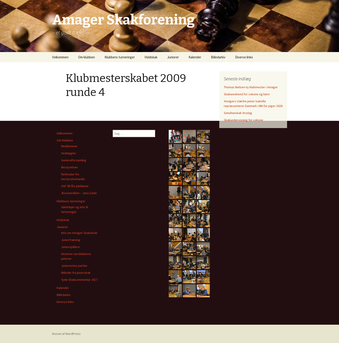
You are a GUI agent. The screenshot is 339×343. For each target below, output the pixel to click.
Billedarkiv (218, 57)
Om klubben (86, 57)
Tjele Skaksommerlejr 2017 (79, 280)
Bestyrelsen (69, 167)
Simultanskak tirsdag (238, 113)
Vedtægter (68, 153)
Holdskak (151, 57)
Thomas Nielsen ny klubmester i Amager (251, 87)
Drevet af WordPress (66, 334)
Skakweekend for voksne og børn (247, 94)
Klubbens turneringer (120, 57)
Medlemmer (69, 146)
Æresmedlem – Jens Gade (79, 193)
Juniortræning (70, 240)
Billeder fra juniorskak (76, 273)
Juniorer (173, 57)
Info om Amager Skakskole (79, 233)
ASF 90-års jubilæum (74, 186)
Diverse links (244, 57)
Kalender (195, 57)
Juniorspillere (70, 247)
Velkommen (60, 57)
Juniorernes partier (74, 266)
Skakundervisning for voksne (243, 120)
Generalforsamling (73, 160)
